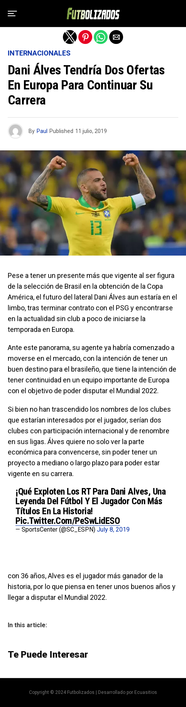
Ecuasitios (145, 692)
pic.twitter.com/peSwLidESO (67, 520)
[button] (12, 13)
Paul (42, 131)
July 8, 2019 (113, 529)
